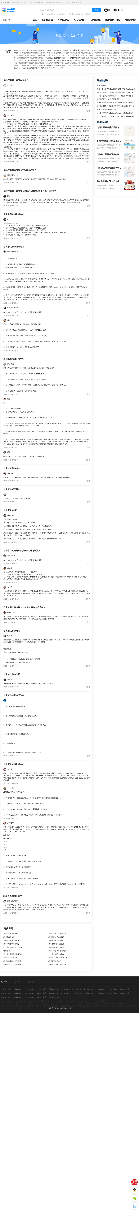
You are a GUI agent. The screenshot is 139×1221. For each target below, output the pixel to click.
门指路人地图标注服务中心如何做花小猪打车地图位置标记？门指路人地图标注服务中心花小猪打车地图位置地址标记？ (109, 154)
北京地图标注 (6, 989)
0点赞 (88, 111)
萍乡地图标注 (112, 993)
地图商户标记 (80, 14)
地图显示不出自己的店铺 (12, 961)
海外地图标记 (61, 14)
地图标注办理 (47, 20)
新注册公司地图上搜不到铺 (13, 954)
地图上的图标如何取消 (11, 940)
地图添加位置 (120, 1003)
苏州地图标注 (41, 989)
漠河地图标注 (65, 993)
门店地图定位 (95, 20)
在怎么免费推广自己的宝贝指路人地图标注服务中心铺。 (117, 116)
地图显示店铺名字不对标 (57, 964)
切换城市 (7, 2)
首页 (35, 20)
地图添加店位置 (9, 937)
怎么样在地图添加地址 (56, 954)
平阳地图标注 (77, 993)
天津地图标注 (18, 989)
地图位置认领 (109, 1003)
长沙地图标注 (89, 989)
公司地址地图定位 (82, 1003)
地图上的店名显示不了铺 (12, 964)
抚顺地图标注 (41, 993)
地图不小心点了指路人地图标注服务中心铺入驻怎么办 (116, 89)
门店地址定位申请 (54, 1003)
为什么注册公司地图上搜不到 (58, 951)
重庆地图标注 (124, 989)
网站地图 (4, 1003)
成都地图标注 (6, 993)
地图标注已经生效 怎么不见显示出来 (110, 99)
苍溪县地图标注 (54, 997)
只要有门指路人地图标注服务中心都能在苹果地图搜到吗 (117, 96)
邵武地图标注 (101, 993)
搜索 (96, 10)
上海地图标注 (29, 989)
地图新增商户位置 (96, 1003)
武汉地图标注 (77, 989)
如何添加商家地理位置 (56, 944)
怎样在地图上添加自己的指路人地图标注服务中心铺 (115, 103)
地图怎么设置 (101, 85)
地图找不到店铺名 (54, 961)
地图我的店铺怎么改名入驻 (58, 958)
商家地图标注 (51, 14)
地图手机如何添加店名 (56, 937)
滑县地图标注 (6, 997)
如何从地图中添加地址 (11, 944)
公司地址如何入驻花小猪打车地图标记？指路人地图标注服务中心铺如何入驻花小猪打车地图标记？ (109, 141)
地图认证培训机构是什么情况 (107, 109)
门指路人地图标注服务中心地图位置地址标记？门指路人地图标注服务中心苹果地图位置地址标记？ (109, 168)
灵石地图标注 (29, 993)
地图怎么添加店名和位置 (57, 934)
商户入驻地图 (70, 14)
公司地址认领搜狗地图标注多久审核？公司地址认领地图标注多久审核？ (109, 127)
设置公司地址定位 (15, 1003)
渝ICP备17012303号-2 (40, 1009)
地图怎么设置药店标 (10, 934)
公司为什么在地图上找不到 (13, 947)
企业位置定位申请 (40, 1003)
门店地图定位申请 (68, 1003)
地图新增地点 (130, 20)
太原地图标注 (18, 993)
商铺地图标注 (63, 20)
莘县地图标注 (124, 993)
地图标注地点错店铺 (55, 940)
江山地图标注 (89, 993)
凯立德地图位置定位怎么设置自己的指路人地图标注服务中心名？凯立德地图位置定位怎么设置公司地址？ (109, 181)
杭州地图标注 (53, 989)
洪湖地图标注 (18, 997)
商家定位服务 (27, 1003)
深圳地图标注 (112, 989)
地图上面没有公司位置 (56, 947)
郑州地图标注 (65, 989)
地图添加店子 (8, 951)
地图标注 (88, 14)
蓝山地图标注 (41, 997)
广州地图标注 (101, 989)
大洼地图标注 (53, 993)
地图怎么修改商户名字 (11, 958)
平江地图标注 (29, 997)
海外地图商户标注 (112, 20)
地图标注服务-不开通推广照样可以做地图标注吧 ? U (115, 106)
